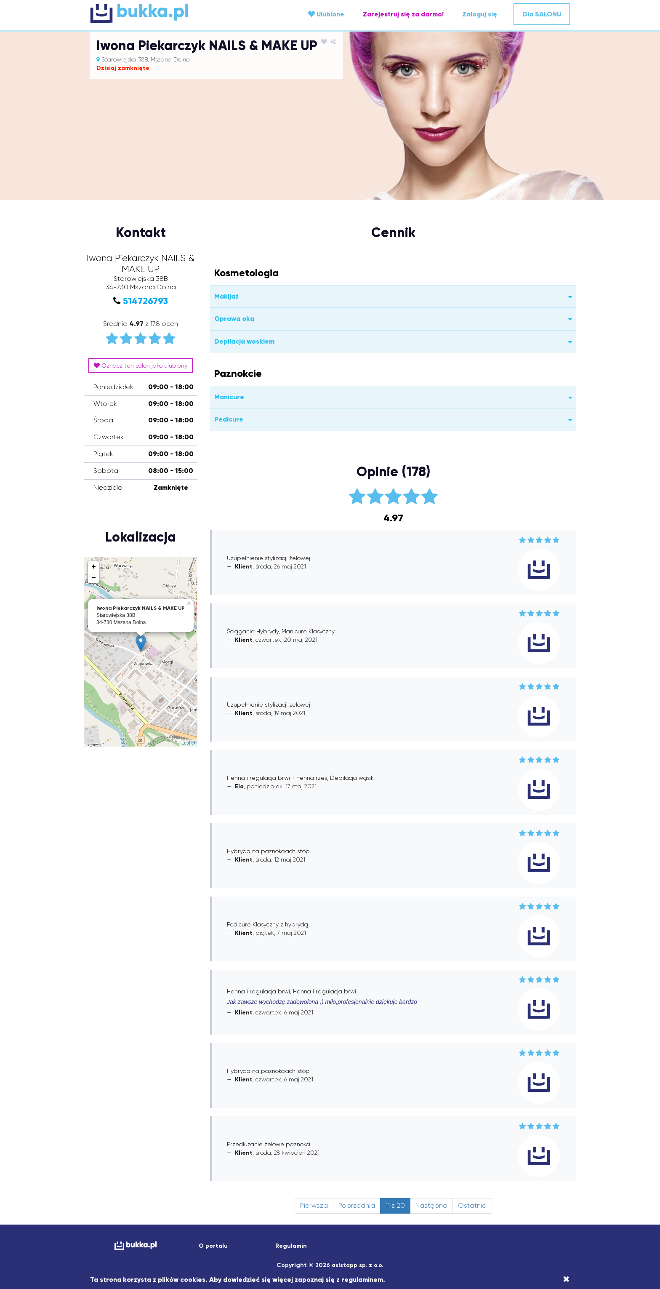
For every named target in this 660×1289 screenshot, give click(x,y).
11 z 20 (395, 1205)
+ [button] (93, 567)
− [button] (93, 578)
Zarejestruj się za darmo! (403, 14)
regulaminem (362, 1280)
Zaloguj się (479, 14)
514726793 (145, 301)
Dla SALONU (541, 14)
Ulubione (326, 14)
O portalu (213, 1245)
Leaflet (188, 742)
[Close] (566, 1279)
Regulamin (291, 1245)
